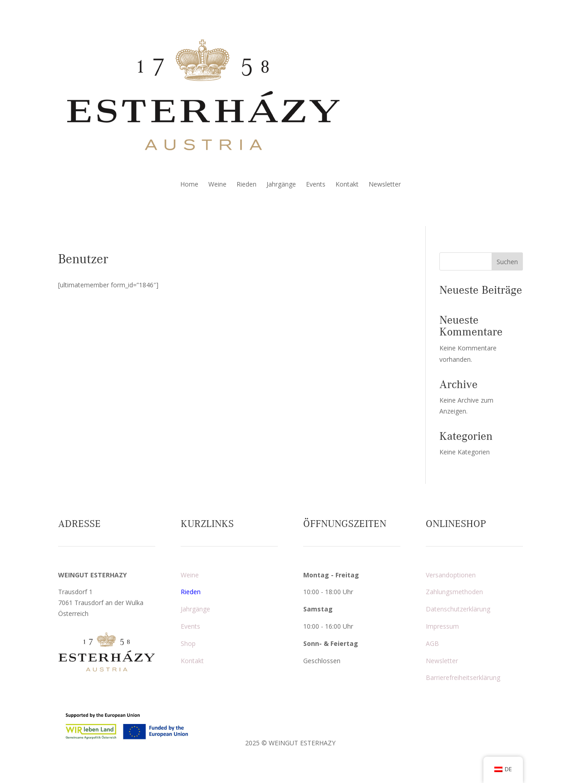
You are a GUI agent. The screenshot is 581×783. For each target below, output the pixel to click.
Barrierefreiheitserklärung (463, 677)
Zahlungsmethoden (454, 591)
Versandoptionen (451, 575)
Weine (217, 184)
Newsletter (385, 184)
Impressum (442, 626)
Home (189, 184)
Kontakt (347, 184)
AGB (432, 643)
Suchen (507, 261)
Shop (188, 643)
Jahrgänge (281, 184)
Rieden (246, 184)
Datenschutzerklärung (458, 609)
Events (315, 184)
